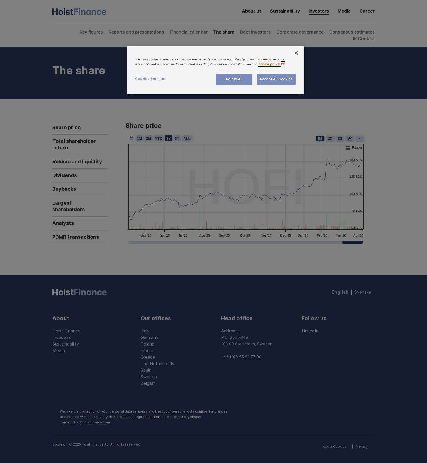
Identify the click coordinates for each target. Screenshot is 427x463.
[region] (215, 70)
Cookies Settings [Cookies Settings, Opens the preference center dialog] (150, 79)
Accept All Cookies (276, 79)
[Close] (296, 53)
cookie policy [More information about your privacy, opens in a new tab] (269, 64)
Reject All (234, 79)
